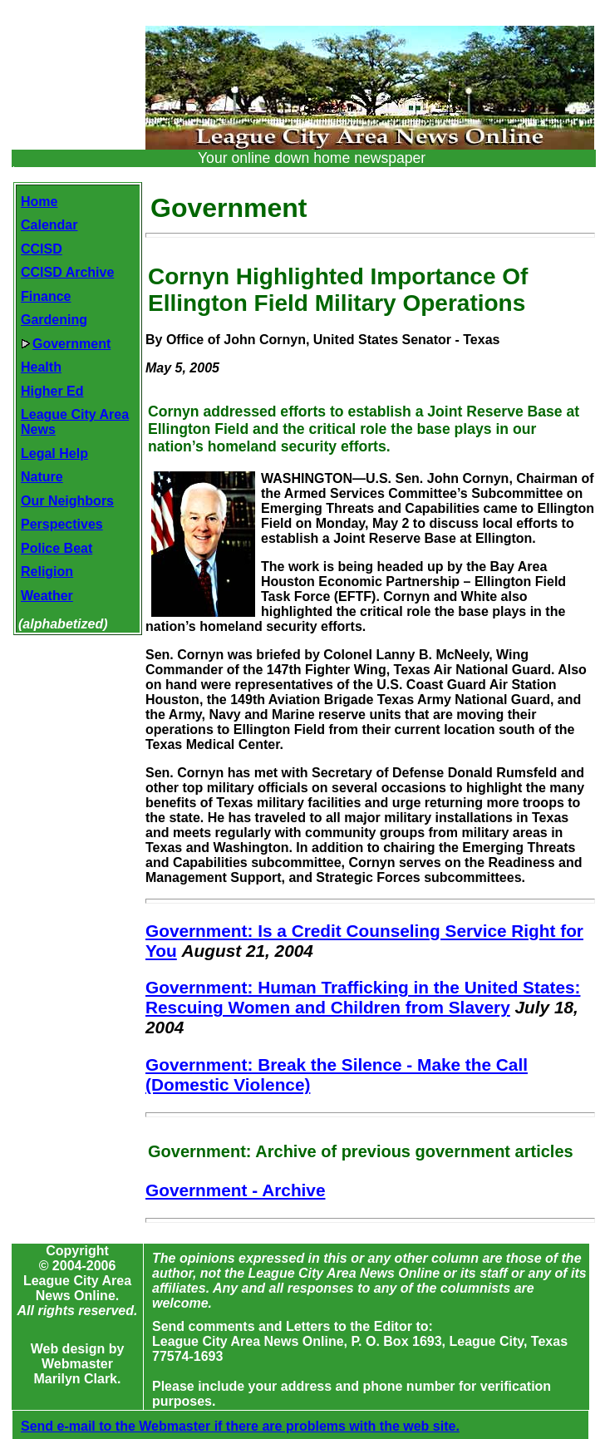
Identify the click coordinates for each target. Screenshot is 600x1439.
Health (41, 367)
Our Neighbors (67, 501)
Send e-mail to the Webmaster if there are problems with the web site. (240, 1426)
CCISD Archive (67, 272)
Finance (46, 296)
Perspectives (62, 524)
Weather (47, 596)
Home (39, 202)
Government (66, 344)
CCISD (41, 249)
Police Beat (56, 548)
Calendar (49, 225)
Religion (47, 571)
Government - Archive (235, 1190)
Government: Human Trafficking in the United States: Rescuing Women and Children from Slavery (362, 997)
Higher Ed (52, 391)
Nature (42, 477)
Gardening (54, 320)
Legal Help (54, 453)
